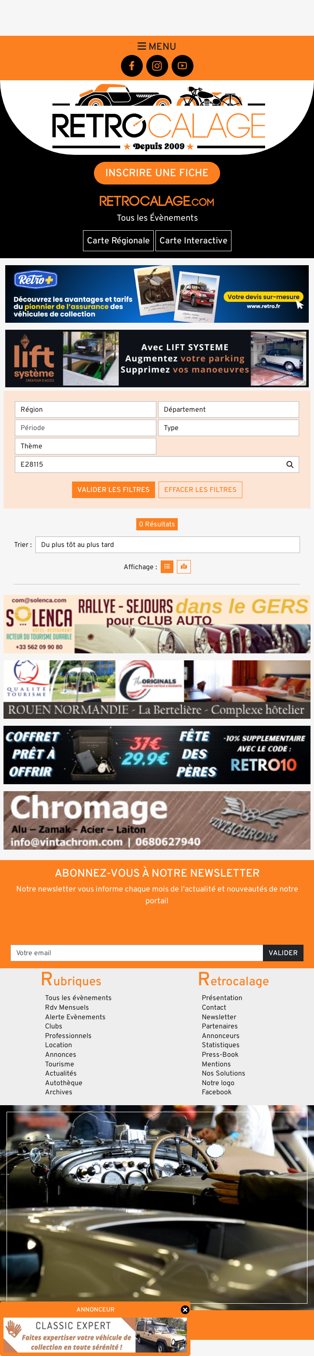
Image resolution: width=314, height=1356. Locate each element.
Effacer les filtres (200, 490)
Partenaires (220, 1026)
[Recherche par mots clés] (148, 464)
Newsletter (219, 1017)
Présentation (222, 998)
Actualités (61, 1073)
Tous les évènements (78, 998)
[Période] (85, 428)
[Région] (85, 409)
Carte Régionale (118, 241)
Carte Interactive (193, 241)
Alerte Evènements (75, 1017)
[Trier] (167, 544)
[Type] (229, 428)
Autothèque (64, 1083)
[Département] (229, 409)
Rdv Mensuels (67, 1007)
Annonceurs (221, 1036)
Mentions (216, 1064)
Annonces (60, 1054)
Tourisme (59, 1064)
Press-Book (220, 1054)
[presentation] (157, 925)
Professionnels (68, 1036)
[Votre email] (136, 953)
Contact (214, 1007)
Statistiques (221, 1045)
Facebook (217, 1092)
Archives (58, 1092)
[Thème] (85, 446)
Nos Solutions (223, 1073)
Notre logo (218, 1083)
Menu (157, 47)
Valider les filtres (113, 490)
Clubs (53, 1026)
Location (58, 1045)
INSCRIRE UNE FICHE (157, 173)
